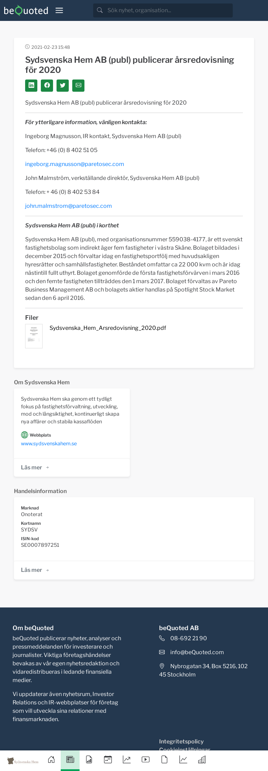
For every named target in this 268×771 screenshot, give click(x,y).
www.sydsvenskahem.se (49, 443)
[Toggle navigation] (59, 10)
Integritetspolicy (181, 741)
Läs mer (35, 467)
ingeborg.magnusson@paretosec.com (74, 164)
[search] (169, 10)
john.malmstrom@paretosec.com (68, 206)
